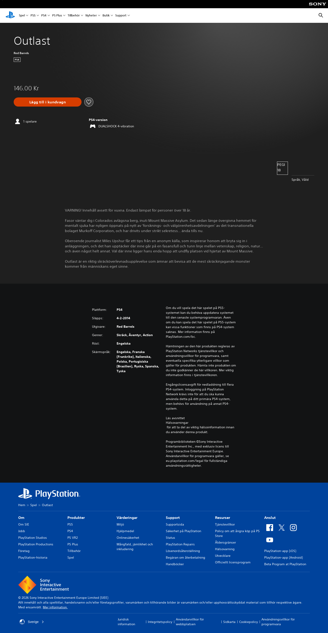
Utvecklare (223, 556)
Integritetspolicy (160, 622)
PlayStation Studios (32, 538)
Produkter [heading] (76, 517)
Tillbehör (74, 16)
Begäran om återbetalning (185, 557)
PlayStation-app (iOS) (280, 551)
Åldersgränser (225, 542)
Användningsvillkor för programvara (278, 621)
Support (120, 16)
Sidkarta (229, 622)
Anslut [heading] (270, 517)
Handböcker (175, 564)
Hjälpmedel (125, 531)
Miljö (120, 524)
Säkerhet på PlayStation (183, 531)
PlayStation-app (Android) (283, 557)
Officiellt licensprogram (233, 562)
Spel (22, 16)
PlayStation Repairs (180, 544)
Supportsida (175, 524)
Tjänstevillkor (225, 524)
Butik (106, 16)
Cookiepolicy (248, 622)
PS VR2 (72, 538)
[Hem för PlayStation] (10, 15)
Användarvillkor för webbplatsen (190, 621)
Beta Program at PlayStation (285, 564)
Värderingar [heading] (127, 517)
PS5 (33, 16)
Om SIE (23, 524)
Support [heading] (173, 517)
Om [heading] (21, 517)
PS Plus (57, 16)
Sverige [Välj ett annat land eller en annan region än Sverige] (31, 622)
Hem (21, 505)
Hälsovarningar (177, 423)
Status (170, 538)
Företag (24, 551)
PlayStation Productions (35, 544)
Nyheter (91, 16)
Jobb (21, 531)
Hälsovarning (225, 549)
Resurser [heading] (222, 517)
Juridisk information (126, 621)
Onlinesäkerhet (128, 538)
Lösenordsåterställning (183, 551)
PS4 (43, 16)
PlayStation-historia (32, 557)
